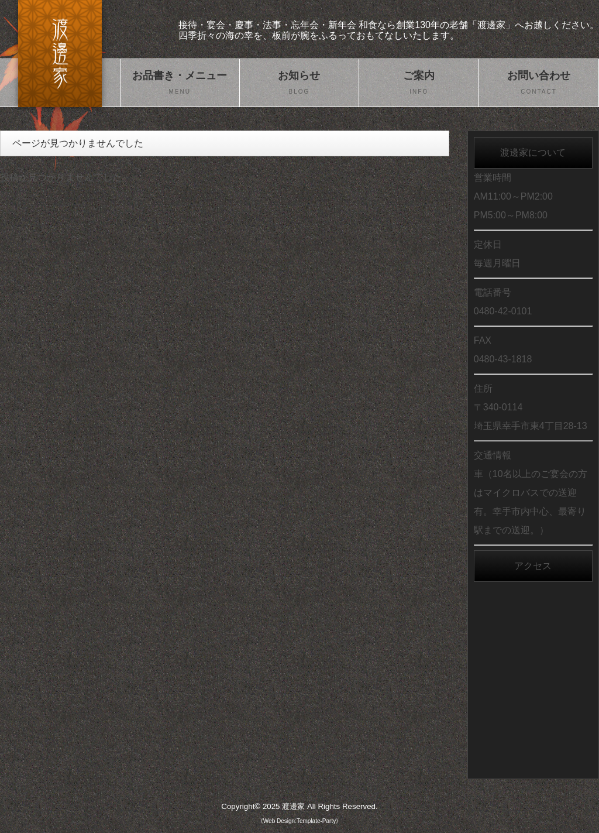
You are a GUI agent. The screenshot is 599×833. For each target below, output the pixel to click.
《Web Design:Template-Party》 (299, 821)
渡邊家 (293, 806)
